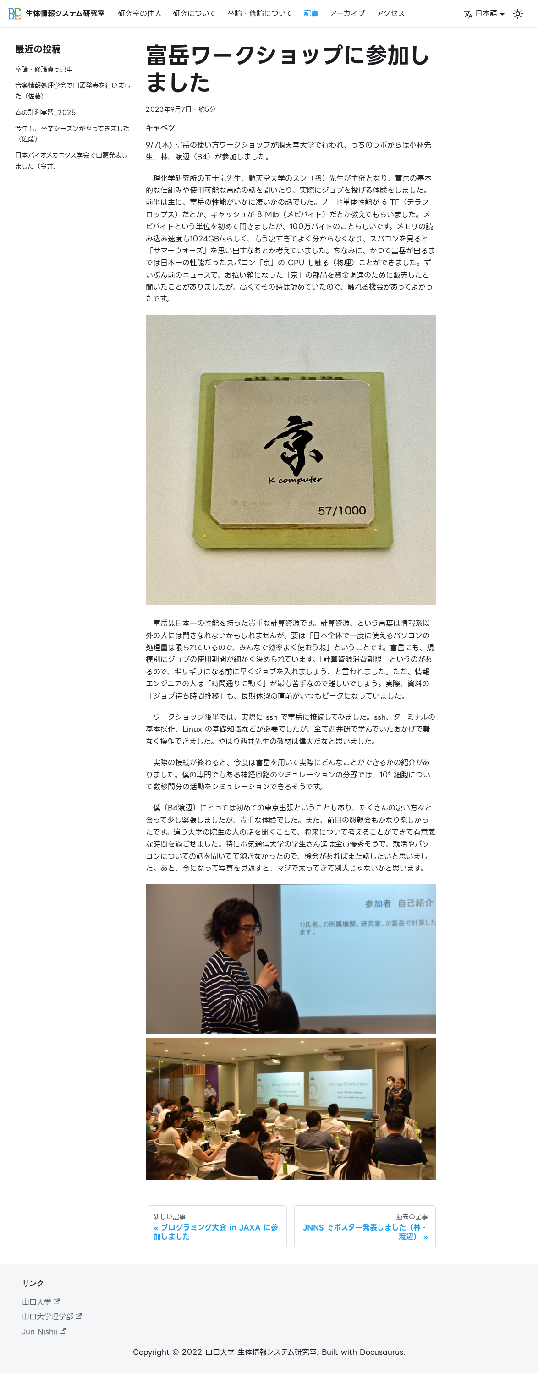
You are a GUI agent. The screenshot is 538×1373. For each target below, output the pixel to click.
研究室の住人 (140, 13)
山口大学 (41, 1302)
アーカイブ (347, 13)
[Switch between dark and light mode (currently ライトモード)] (518, 13)
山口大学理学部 (52, 1317)
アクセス (390, 13)
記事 (311, 13)
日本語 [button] (480, 13)
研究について (194, 13)
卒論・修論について (260, 13)
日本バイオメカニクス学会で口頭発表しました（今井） (71, 161)
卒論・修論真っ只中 (44, 70)
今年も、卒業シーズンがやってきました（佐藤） (72, 134)
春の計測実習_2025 (45, 113)
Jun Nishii (44, 1331)
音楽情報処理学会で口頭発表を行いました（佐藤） (73, 91)
